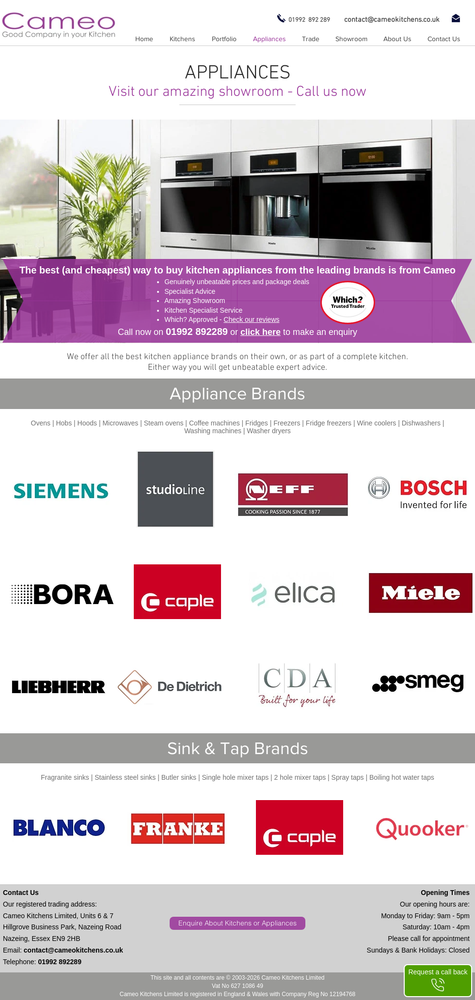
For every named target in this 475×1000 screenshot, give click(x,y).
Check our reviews (251, 319)
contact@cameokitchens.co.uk (73, 950)
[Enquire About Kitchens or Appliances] (237, 923)
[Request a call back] (438, 980)
